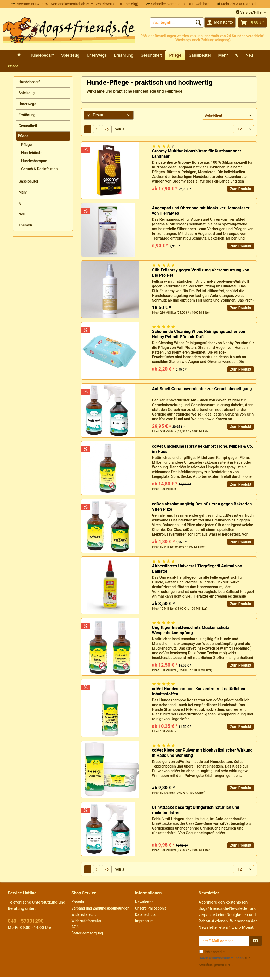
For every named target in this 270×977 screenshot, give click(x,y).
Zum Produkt (240, 189)
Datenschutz (145, 914)
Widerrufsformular (86, 921)
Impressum (144, 921)
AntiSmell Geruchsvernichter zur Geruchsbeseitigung (202, 388)
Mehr (23, 192)
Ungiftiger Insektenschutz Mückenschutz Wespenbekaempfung (190, 630)
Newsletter (144, 902)
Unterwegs (27, 104)
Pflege (23, 136)
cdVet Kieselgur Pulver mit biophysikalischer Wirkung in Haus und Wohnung (202, 753)
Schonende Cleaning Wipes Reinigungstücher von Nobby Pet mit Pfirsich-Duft (198, 334)
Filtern (95, 115)
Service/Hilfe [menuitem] (249, 12)
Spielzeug (27, 93)
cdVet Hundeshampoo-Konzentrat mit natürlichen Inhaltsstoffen (198, 691)
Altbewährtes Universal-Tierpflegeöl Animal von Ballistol (197, 569)
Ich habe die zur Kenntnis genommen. (224, 958)
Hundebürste (31, 153)
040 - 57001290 (26, 921)
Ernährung (27, 115)
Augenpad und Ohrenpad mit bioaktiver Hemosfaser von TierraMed (201, 211)
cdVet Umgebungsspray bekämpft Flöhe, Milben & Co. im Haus (202, 449)
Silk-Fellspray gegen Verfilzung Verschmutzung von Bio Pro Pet (200, 273)
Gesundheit (28, 126)
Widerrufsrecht (83, 914)
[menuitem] (177, 22)
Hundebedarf (29, 82)
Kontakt (77, 902)
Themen (25, 225)
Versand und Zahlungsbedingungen (100, 908)
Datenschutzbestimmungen (221, 958)
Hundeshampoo (34, 161)
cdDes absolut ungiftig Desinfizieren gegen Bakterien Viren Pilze (202, 507)
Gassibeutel (28, 181)
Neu (22, 214)
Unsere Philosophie (151, 908)
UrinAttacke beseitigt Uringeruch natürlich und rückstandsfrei (195, 810)
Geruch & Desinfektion (39, 169)
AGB (75, 927)
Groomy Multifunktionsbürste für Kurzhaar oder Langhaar (196, 154)
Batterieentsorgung (87, 933)
